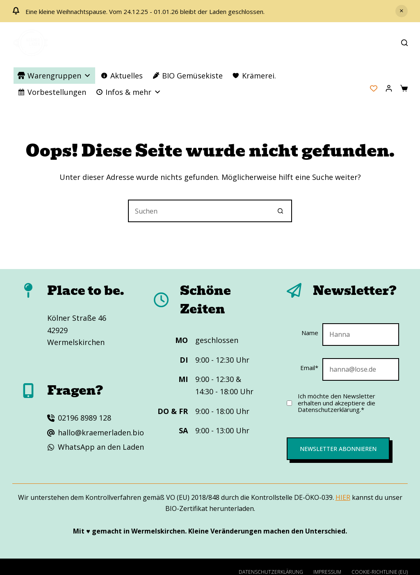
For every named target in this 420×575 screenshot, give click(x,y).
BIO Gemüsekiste (192, 75)
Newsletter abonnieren (338, 449)
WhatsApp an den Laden (101, 447)
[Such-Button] (280, 211)
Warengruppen (59, 75)
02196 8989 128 (84, 418)
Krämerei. (259, 75)
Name (309, 333)
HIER (343, 497)
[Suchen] (404, 42)
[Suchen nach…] (198, 211)
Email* (309, 367)
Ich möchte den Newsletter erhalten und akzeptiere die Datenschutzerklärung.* (336, 403)
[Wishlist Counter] (373, 88)
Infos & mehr (133, 92)
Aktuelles (126, 75)
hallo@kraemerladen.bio (101, 432)
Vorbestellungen (56, 92)
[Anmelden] (389, 88)
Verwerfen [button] (401, 11)
